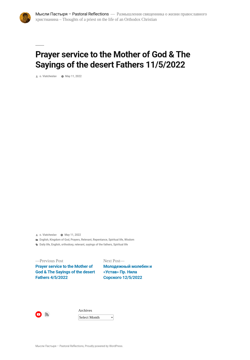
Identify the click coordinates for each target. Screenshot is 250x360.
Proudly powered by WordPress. (104, 346)
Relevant (86, 239)
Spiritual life (116, 239)
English (44, 239)
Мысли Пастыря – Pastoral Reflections (72, 13)
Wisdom (129, 239)
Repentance (100, 239)
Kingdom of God (59, 239)
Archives (85, 310)
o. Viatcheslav (48, 76)
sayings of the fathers (99, 244)
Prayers (75, 239)
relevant (79, 244)
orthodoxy (67, 244)
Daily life (45, 244)
